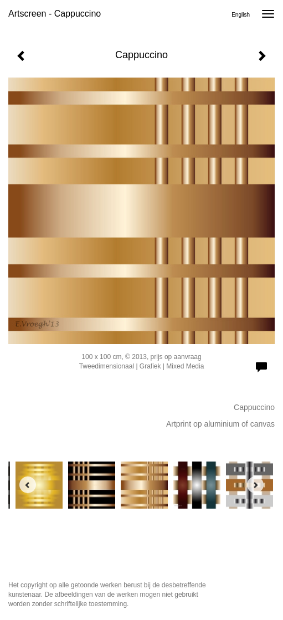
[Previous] (27, 484)
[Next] (255, 484)
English (240, 15)
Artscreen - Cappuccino (54, 13)
